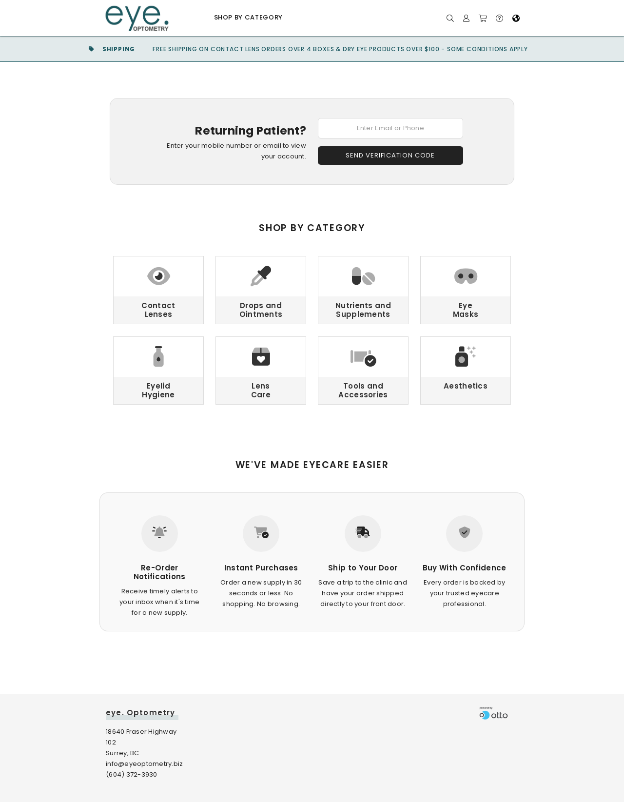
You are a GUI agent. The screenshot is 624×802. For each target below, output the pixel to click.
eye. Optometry (140, 712)
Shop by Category (248, 17)
